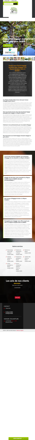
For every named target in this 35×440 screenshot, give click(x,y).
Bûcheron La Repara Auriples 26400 (28, 251)
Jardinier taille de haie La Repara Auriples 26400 (28, 259)
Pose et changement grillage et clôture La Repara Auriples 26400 (19, 267)
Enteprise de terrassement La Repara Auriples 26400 (19, 252)
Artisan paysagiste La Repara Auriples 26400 (10, 266)
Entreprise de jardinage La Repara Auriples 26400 (19, 259)
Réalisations (8, 45)
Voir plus (17, 297)
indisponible (7, 0)
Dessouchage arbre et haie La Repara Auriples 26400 (10, 252)
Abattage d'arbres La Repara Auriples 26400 (10, 259)
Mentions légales (20, 330)
